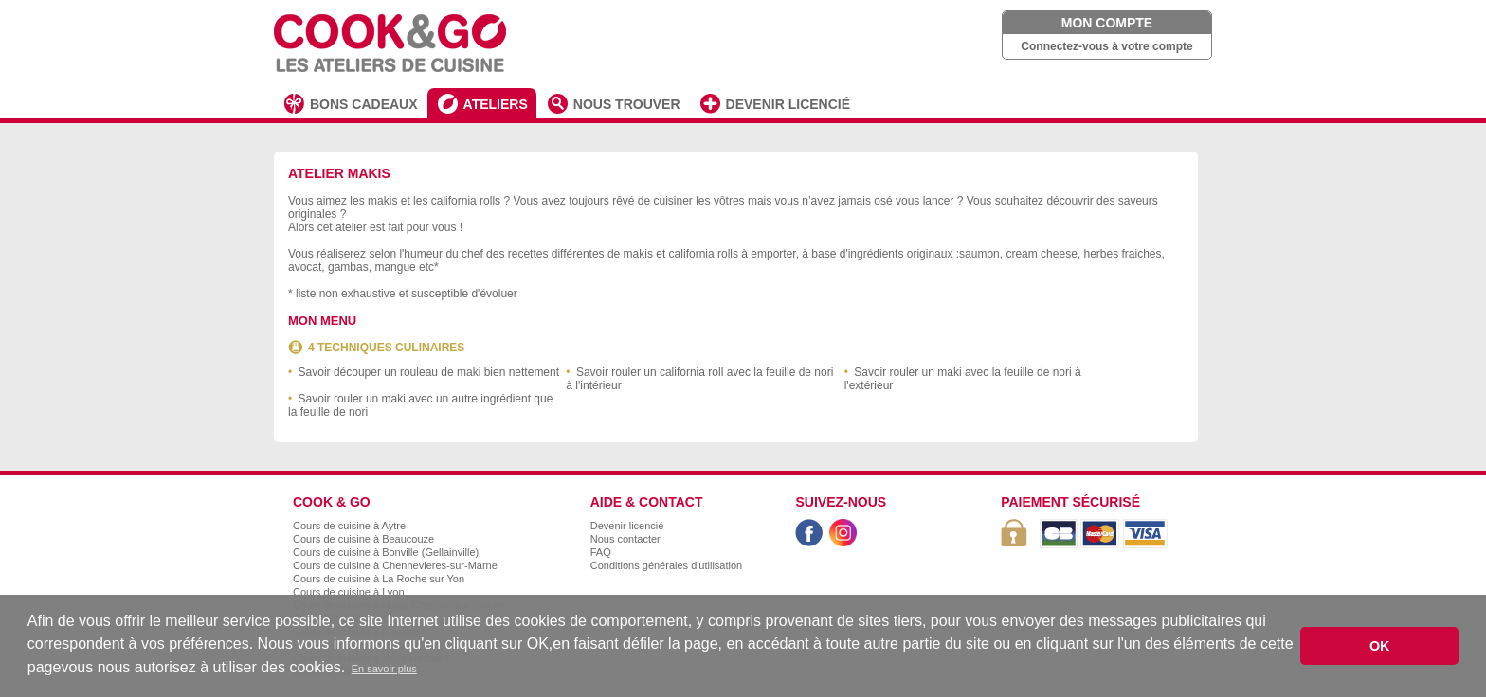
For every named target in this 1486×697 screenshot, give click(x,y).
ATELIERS (495, 104)
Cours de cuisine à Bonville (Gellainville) (386, 552)
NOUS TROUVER (626, 104)
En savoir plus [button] (384, 668)
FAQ (600, 552)
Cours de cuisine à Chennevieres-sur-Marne (395, 565)
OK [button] (1379, 645)
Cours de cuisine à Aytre (349, 525)
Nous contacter (625, 539)
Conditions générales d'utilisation (666, 565)
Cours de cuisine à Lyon (349, 592)
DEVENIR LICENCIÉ (788, 104)
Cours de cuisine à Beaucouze (363, 539)
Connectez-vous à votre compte (1106, 46)
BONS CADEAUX (364, 104)
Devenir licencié (627, 525)
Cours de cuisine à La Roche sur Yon (378, 578)
